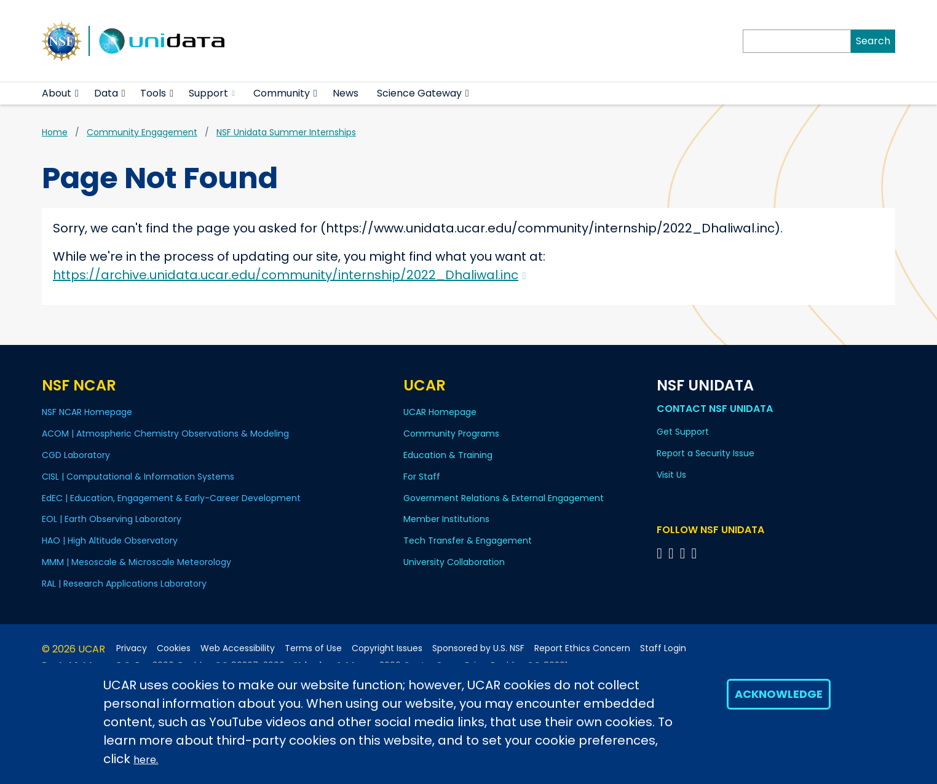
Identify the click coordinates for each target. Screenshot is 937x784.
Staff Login (663, 648)
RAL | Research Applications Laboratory (124, 583)
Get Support (683, 432)
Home (55, 132)
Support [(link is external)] (212, 93)
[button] (77, 93)
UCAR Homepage (439, 412)
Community (281, 93)
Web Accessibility (237, 648)
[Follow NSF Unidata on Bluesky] (661, 553)
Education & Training (447, 455)
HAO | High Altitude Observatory (110, 540)
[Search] (797, 41)
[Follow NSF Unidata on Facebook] (695, 553)
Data (106, 93)
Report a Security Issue (705, 453)
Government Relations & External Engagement (503, 498)
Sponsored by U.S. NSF (478, 648)
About (56, 93)
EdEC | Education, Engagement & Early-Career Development (171, 498)
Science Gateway (419, 93)
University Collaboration (454, 562)
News (345, 93)
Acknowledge (779, 694)
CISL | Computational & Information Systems (138, 476)
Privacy (131, 648)
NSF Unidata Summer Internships (286, 132)
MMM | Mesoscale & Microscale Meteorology (136, 562)
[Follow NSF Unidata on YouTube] (673, 553)
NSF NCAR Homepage (87, 412)
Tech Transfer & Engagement (467, 540)
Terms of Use (313, 648)
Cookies (174, 648)
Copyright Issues (387, 648)
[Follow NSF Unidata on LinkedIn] (684, 553)
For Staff (421, 476)
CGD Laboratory (76, 455)
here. (145, 760)
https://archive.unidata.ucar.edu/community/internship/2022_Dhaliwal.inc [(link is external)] (289, 274)
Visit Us (671, 475)
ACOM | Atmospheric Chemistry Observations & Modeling (165, 433)
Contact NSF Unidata (715, 409)
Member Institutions (446, 519)
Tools (153, 93)
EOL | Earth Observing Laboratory (111, 519)
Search (873, 41)
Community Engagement (142, 132)
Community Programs (451, 433)
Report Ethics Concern (582, 648)
